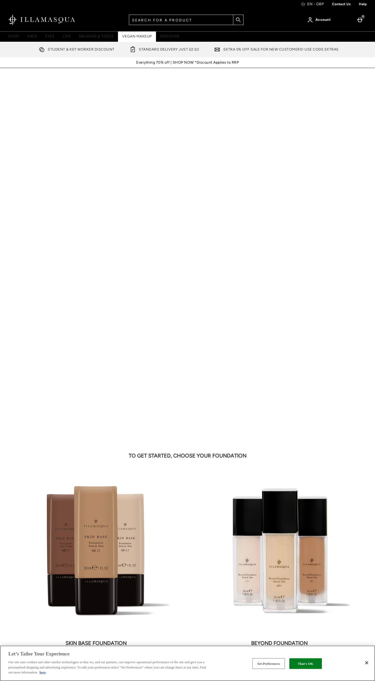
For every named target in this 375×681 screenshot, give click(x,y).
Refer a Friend (266, 564)
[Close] (366, 662)
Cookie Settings (30, 592)
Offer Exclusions (207, 569)
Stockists (200, 581)
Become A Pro (327, 535)
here (42, 672)
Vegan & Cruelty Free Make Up (273, 549)
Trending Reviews (269, 598)
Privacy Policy (205, 546)
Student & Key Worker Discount (76, 49)
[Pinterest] (228, 491)
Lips (67, 36)
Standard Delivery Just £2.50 (163, 49)
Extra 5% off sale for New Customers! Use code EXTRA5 (275, 49)
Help (363, 4)
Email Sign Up (35, 487)
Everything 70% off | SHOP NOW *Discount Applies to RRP (187, 62)
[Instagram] (244, 491)
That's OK (305, 663)
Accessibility (204, 610)
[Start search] (238, 20)
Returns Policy (28, 581)
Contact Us (26, 570)
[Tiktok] (275, 491)
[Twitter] (212, 491)
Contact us (341, 4)
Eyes (49, 36)
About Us (262, 535)
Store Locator (266, 575)
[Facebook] (197, 491)
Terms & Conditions (210, 535)
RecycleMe (263, 587)
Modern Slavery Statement (206, 595)
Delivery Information (30, 546)
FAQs (319, 546)
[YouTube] (259, 491)
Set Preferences (268, 663)
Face (32, 36)
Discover (170, 36)
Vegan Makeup (137, 36)
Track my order (29, 558)
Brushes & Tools (96, 36)
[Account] (320, 20)
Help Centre (22, 535)
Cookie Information (210, 558)
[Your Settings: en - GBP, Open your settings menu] (312, 4)
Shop (13, 36)
